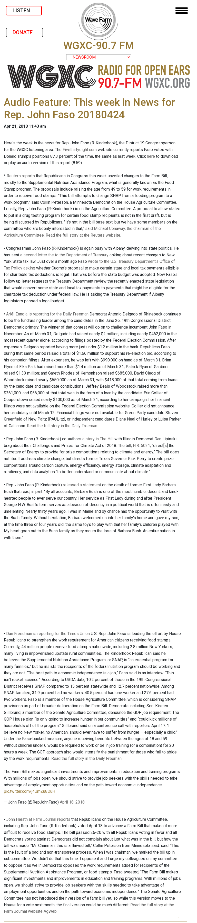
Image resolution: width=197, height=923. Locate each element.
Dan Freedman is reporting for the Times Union (48, 633)
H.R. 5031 (141, 445)
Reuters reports (21, 175)
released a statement (82, 484)
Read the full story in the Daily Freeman (86, 758)
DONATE (24, 32)
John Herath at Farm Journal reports (38, 819)
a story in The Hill (97, 438)
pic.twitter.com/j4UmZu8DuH (29, 791)
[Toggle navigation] (181, 10)
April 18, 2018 (72, 802)
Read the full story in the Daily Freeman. (62, 425)
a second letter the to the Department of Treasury (64, 255)
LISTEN (24, 10)
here (151, 156)
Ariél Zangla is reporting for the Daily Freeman (47, 314)
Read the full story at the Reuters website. (83, 235)
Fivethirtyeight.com (80, 149)
